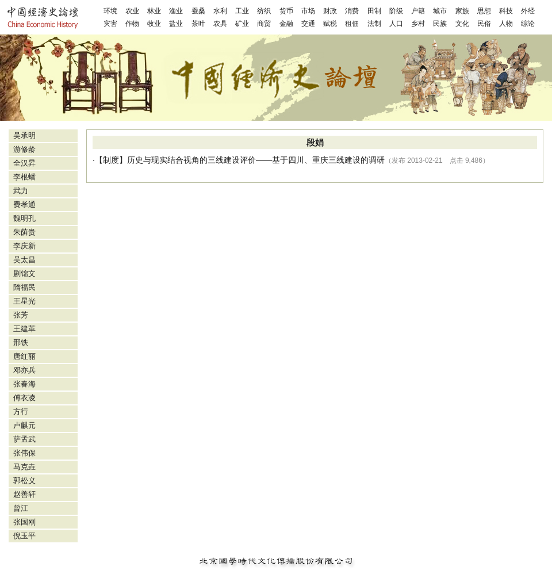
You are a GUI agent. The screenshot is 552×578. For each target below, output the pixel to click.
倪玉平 (24, 535)
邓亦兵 (24, 370)
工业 (242, 11)
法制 (374, 24)
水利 (220, 11)
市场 (308, 11)
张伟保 (24, 453)
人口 (396, 24)
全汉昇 (24, 163)
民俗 (484, 24)
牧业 (154, 24)
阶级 (396, 11)
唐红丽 (24, 356)
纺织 (264, 11)
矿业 (242, 24)
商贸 (264, 24)
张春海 (24, 384)
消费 (352, 11)
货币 (286, 11)
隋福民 (24, 287)
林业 (154, 11)
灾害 (110, 24)
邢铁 (20, 342)
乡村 (418, 24)
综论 (528, 24)
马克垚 (24, 466)
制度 (111, 159)
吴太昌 (24, 259)
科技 (506, 11)
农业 (132, 11)
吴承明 (24, 135)
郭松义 (24, 480)
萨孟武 (24, 439)
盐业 (176, 24)
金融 (286, 24)
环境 (110, 11)
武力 (20, 190)
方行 (20, 411)
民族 (440, 24)
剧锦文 (24, 273)
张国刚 (24, 522)
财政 (330, 11)
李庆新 (24, 246)
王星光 (24, 301)
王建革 (24, 328)
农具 (220, 24)
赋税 (330, 24)
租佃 (352, 24)
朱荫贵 (24, 232)
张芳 (20, 315)
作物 (132, 24)
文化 (462, 24)
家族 (462, 11)
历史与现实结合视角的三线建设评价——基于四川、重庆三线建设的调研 (256, 159)
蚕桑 (198, 11)
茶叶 (198, 24)
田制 (374, 11)
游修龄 (24, 149)
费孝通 (24, 204)
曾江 (20, 508)
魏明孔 (24, 218)
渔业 (176, 11)
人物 (506, 24)
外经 (528, 11)
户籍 (418, 11)
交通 (308, 24)
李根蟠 (24, 177)
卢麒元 (24, 425)
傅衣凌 (24, 397)
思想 (484, 11)
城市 (440, 11)
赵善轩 (24, 494)
